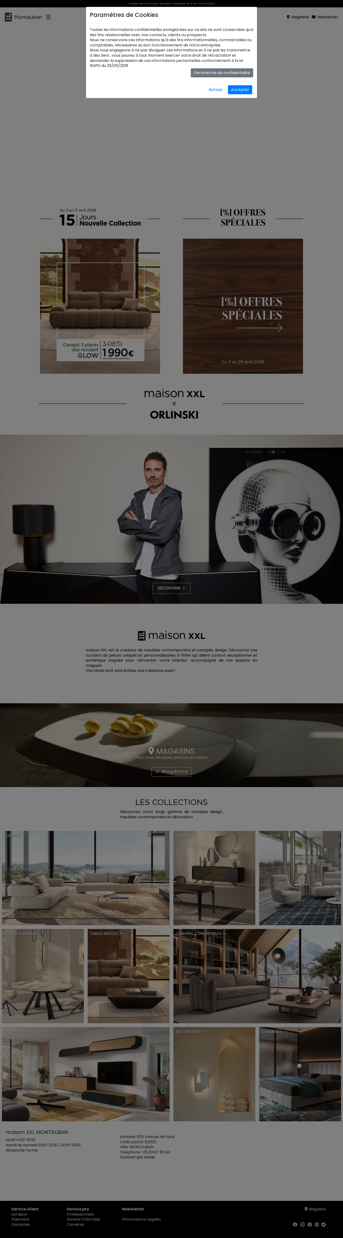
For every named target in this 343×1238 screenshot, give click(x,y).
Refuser (216, 89)
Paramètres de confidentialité (222, 72)
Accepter (240, 89)
